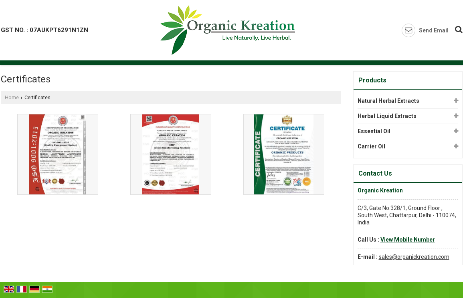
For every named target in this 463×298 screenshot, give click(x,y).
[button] (407, 239)
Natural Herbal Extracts (388, 101)
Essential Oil (374, 131)
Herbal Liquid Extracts (387, 116)
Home (12, 97)
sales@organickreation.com (414, 257)
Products (372, 80)
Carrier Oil (371, 146)
